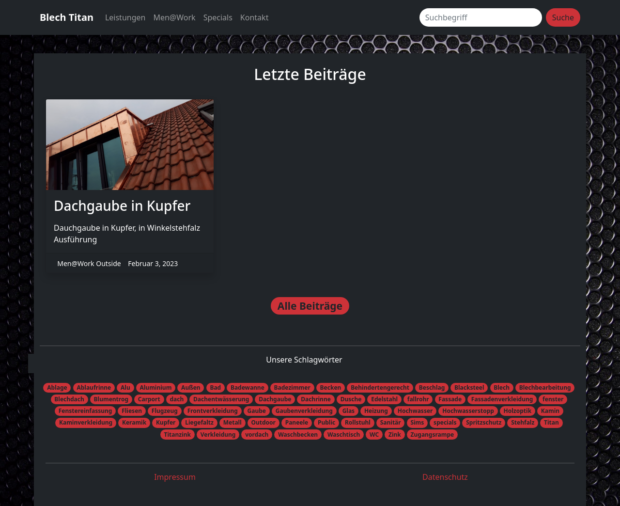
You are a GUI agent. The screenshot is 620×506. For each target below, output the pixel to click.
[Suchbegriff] (480, 17)
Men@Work (174, 17)
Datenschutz (445, 477)
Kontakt (254, 17)
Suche (563, 17)
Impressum (175, 477)
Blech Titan (66, 17)
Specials (217, 17)
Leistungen (125, 17)
